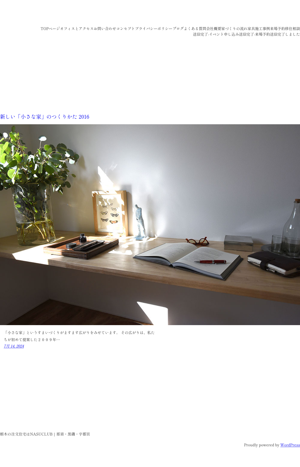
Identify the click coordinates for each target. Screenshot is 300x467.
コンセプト (125, 28)
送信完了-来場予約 (254, 34)
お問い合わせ (105, 28)
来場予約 (277, 28)
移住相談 (292, 28)
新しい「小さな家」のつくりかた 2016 (44, 116)
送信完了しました (285, 34)
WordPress (290, 445)
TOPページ (50, 28)
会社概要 (213, 28)
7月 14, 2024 (14, 346)
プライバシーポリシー (153, 28)
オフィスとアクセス (77, 28)
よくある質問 (195, 28)
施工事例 (262, 28)
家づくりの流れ (234, 28)
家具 (251, 28)
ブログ (178, 28)
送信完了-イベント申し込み (216, 34)
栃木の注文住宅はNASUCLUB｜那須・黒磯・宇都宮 (82, 14)
